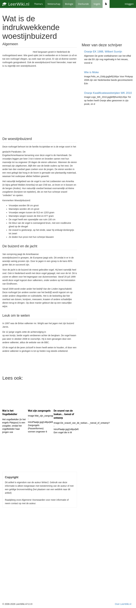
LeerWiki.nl (15, 4)
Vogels (97, 3)
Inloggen (129, 3)
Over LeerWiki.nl (123, 604)
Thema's (38, 3)
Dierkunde (83, 3)
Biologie (69, 3)
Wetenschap (53, 3)
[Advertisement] (39, 102)
